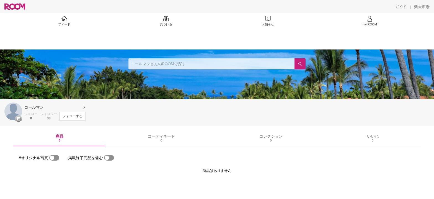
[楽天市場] (422, 6)
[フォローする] (72, 116)
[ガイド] (401, 6)
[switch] (54, 158)
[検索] (300, 63)
